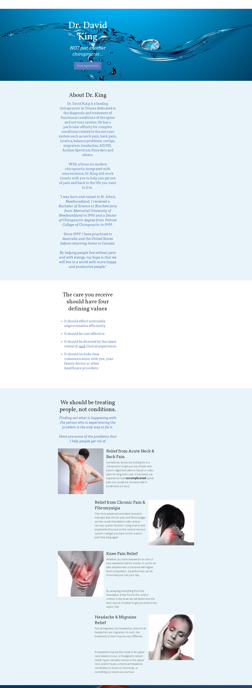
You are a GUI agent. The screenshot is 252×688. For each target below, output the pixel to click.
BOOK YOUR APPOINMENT (126, 579)
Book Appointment (126, 48)
